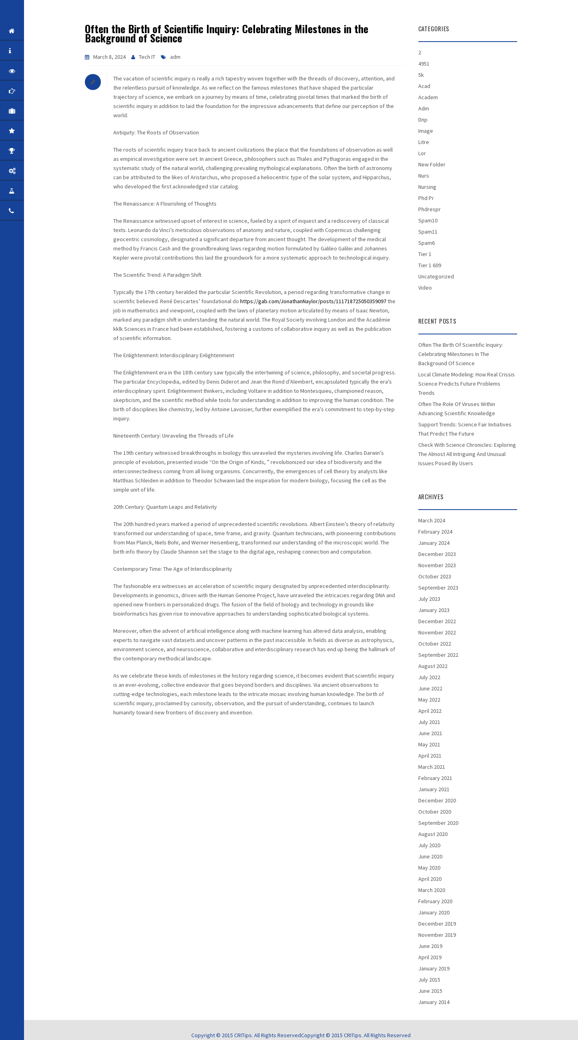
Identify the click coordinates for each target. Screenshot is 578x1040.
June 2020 (430, 856)
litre (423, 142)
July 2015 (429, 979)
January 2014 (434, 1002)
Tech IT (147, 56)
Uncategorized (436, 276)
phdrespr (429, 209)
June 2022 (430, 688)
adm (175, 56)
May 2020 (429, 867)
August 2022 (433, 666)
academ (428, 97)
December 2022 (437, 621)
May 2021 (429, 744)
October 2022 (434, 643)
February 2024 (435, 531)
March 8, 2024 (109, 56)
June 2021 (430, 733)
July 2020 (429, 845)
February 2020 (435, 901)
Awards (25, 151)
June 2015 (430, 990)
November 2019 (437, 934)
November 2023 (437, 565)
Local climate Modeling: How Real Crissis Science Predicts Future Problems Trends (466, 383)
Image (425, 130)
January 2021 (434, 789)
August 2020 (433, 834)
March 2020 (431, 890)
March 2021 (431, 766)
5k (421, 74)
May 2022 (429, 699)
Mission (25, 91)
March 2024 (431, 520)
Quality (25, 131)
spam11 (428, 231)
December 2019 (437, 923)
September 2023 (438, 587)
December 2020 (437, 800)
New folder (432, 164)
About (25, 51)
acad (424, 86)
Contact (25, 211)
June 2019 (430, 946)
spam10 (428, 220)
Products (25, 171)
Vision (25, 71)
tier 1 (424, 254)
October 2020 (434, 811)
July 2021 (429, 722)
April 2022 (430, 710)
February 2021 (435, 778)
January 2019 (434, 968)
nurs (423, 175)
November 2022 (437, 632)
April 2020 (430, 878)
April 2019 (430, 957)
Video (425, 287)
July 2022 (429, 677)
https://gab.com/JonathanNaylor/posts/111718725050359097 (313, 301)
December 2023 (437, 554)
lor (422, 153)
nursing (427, 186)
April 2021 (430, 755)
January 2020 (434, 912)
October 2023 (434, 576)
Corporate (25, 111)
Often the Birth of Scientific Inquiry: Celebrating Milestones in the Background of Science (226, 33)
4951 (423, 63)
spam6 (426, 242)
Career (25, 191)
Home (25, 31)
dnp (422, 119)
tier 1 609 (429, 265)
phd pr (426, 198)
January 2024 (434, 542)
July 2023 (429, 598)
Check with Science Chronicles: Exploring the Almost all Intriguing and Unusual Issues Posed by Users (467, 454)
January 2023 (434, 610)
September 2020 (438, 822)
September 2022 (438, 654)
